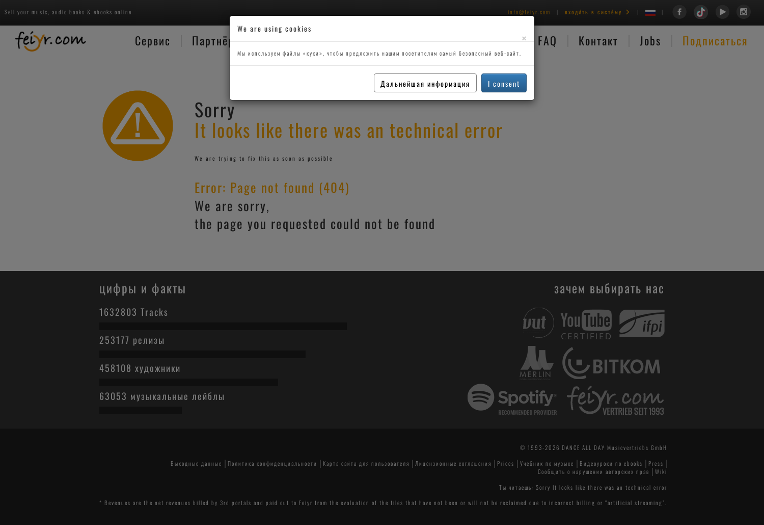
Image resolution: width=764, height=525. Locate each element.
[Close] (524, 38)
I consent (504, 83)
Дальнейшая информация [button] (425, 83)
